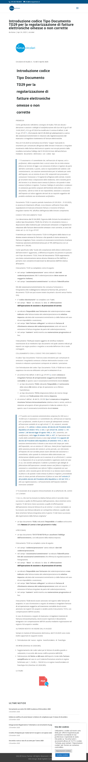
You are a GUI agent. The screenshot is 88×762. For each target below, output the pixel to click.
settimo (32, 427)
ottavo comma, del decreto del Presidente (51, 427)
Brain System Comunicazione (49, 759)
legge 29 (36, 435)
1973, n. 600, (62, 441)
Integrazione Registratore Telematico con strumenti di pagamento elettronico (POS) (40, 725)
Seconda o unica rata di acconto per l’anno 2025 (26, 741)
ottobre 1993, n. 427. (47, 435)
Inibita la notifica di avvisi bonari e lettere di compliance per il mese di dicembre (38, 717)
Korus (13, 32)
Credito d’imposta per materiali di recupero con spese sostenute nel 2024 (35, 733)
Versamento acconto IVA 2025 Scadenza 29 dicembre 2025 (30, 709)
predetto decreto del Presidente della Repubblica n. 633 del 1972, (45, 479)
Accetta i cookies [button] (62, 755)
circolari (31, 32)
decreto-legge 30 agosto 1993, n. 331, (42, 432)
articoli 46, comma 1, (57, 430)
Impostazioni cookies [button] (63, 751)
